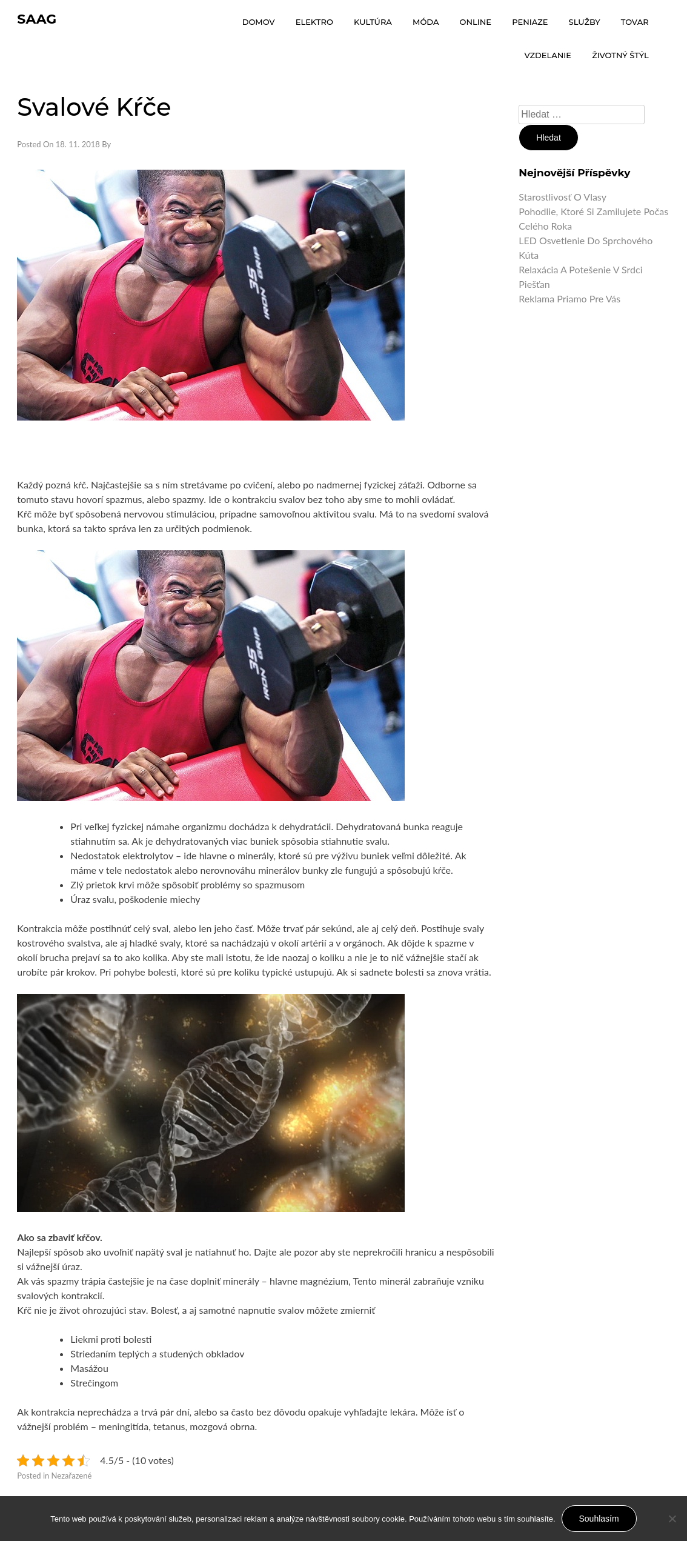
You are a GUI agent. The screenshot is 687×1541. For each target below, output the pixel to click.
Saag (36, 19)
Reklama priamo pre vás (569, 298)
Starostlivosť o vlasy (562, 196)
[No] (672, 1519)
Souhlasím (599, 1518)
